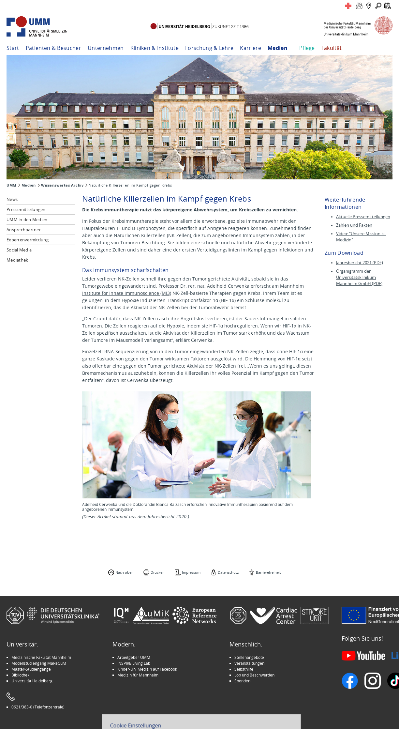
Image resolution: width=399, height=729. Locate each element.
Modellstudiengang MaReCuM (38, 663)
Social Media (19, 250)
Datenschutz (228, 572)
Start (13, 48)
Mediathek (17, 260)
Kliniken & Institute (154, 48)
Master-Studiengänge (31, 669)
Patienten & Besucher (53, 48)
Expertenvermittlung (28, 240)
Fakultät (331, 48)
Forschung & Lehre (209, 48)
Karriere (250, 48)
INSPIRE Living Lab (133, 663)
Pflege (307, 48)
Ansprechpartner (24, 230)
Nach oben (124, 572)
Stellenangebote (249, 657)
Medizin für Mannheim (137, 674)
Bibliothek (20, 674)
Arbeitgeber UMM (133, 657)
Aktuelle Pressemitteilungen (363, 217)
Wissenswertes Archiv (62, 185)
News (12, 199)
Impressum (191, 572)
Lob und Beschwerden (254, 674)
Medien (278, 48)
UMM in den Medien (27, 219)
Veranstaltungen (249, 663)
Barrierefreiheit (268, 572)
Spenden (242, 680)
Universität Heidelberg (31, 680)
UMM (11, 185)
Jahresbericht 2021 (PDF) (359, 263)
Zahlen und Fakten (354, 225)
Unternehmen (106, 48)
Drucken (158, 572)
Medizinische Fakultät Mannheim (41, 657)
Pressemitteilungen (26, 209)
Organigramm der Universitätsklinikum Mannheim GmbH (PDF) (359, 277)
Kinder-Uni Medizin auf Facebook (147, 669)
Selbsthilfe (243, 669)
